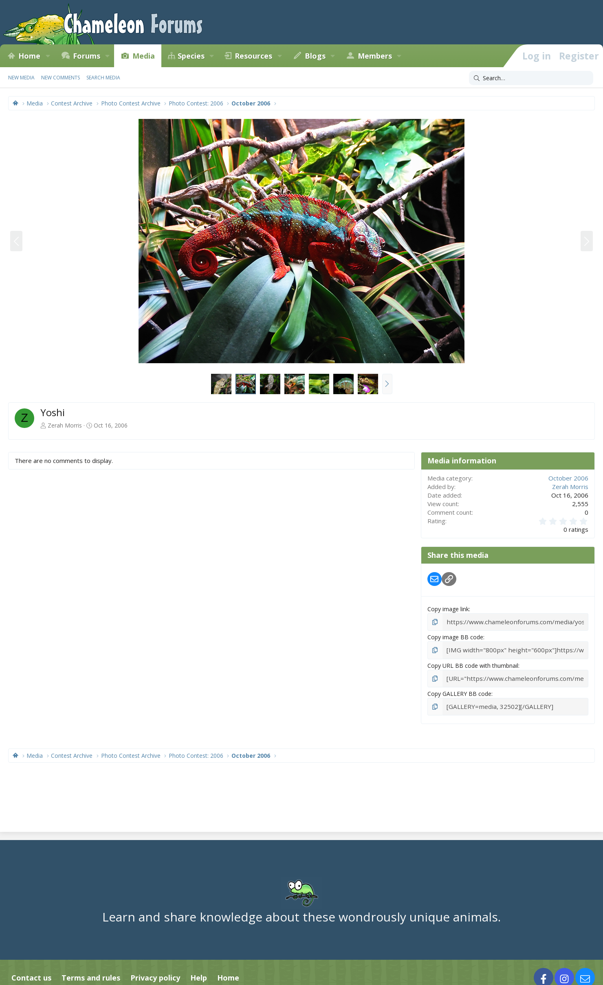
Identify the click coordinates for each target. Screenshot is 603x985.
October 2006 (568, 478)
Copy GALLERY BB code (459, 691)
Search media (103, 77)
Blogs (315, 56)
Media (143, 56)
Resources (253, 56)
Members (375, 56)
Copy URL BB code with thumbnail (472, 664)
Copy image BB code (455, 636)
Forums (86, 56)
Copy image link (448, 609)
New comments (60, 77)
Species (191, 56)
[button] (47, 55)
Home (29, 56)
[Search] (531, 78)
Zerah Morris (65, 425)
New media (21, 77)
